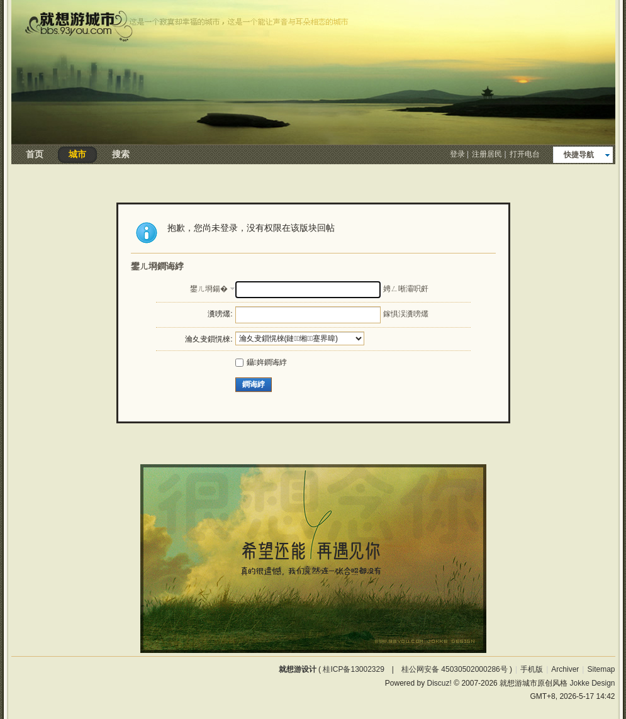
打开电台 (525, 154)
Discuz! (439, 683)
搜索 (121, 154)
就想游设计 (297, 669)
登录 (457, 154)
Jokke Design (592, 683)
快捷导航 (579, 154)
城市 (77, 154)
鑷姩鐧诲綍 (261, 362)
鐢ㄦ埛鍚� (209, 288)
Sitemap (601, 669)
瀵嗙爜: (220, 313)
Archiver (565, 669)
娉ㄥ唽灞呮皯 (405, 288)
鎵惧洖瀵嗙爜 (405, 313)
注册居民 (487, 154)
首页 (34, 154)
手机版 (531, 669)
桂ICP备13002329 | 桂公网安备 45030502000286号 (415, 669)
